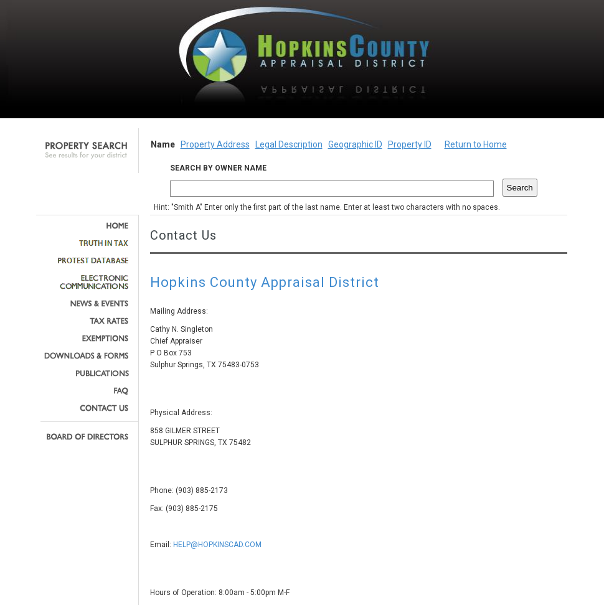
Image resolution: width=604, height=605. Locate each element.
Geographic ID (355, 144)
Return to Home (476, 144)
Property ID (410, 144)
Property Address (215, 144)
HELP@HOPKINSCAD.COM (217, 544)
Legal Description (289, 144)
